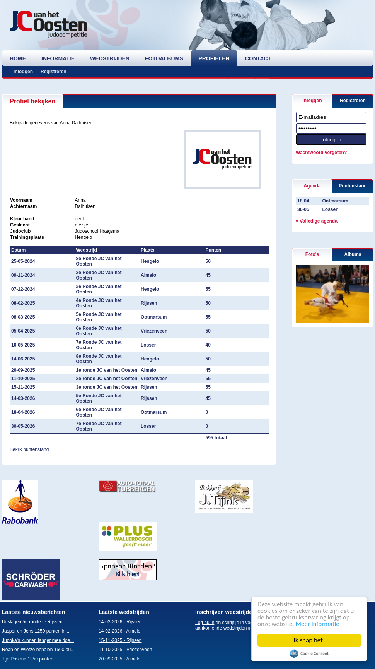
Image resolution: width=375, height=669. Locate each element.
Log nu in (204, 622)
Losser (329, 209)
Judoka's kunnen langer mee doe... (38, 640)
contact (258, 58)
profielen (214, 58)
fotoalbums (164, 58)
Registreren (53, 71)
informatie (58, 58)
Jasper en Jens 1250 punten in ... (36, 631)
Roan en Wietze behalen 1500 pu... (38, 649)
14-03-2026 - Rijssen (120, 621)
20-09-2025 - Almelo (119, 659)
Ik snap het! (309, 640)
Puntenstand (353, 186)
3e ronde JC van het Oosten (107, 387)
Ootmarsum (335, 201)
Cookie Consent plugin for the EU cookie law (309, 653)
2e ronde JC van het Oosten (107, 378)
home (18, 58)
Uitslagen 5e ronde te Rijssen (32, 621)
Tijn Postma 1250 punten (27, 659)
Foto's (312, 254)
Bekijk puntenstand (29, 449)
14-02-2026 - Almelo (119, 631)
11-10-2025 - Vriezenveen (125, 649)
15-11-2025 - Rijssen (120, 640)
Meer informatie (317, 624)
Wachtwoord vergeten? (321, 152)
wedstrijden (110, 58)
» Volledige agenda (317, 221)
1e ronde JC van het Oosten (107, 370)
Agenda (311, 186)
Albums (352, 254)
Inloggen (23, 71)
